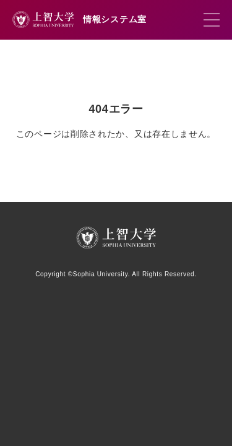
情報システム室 (115, 19)
